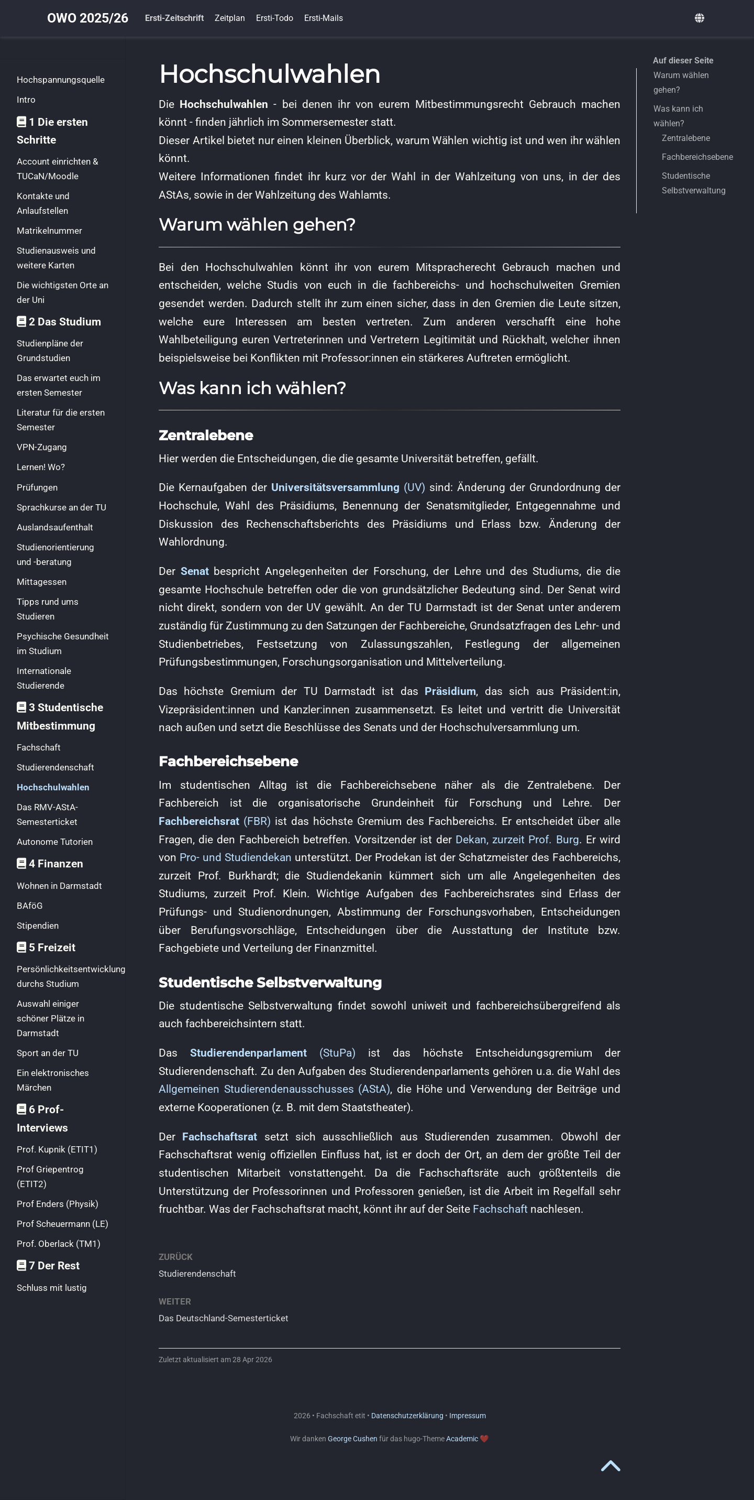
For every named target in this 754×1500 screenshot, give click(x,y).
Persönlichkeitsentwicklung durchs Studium (71, 976)
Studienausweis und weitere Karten (56, 257)
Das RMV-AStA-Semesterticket (47, 814)
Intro (26, 99)
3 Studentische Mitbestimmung (60, 716)
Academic (462, 1438)
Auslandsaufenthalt (55, 527)
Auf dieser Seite (683, 61)
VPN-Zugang (42, 447)
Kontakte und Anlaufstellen (43, 203)
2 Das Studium (59, 322)
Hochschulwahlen (53, 787)
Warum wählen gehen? (681, 82)
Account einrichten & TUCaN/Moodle (57, 168)
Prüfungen (37, 487)
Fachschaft (39, 747)
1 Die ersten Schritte (52, 131)
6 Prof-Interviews (42, 1118)
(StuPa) (273, 1053)
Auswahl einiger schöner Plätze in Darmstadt (50, 1018)
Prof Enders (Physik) (57, 1204)
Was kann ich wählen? (678, 116)
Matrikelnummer (49, 230)
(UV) (348, 487)
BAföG (30, 905)
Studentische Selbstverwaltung (694, 183)
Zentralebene (686, 138)
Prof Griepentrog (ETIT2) (50, 1176)
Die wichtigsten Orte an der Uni (62, 292)
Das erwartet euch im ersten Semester (59, 385)
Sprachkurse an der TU (61, 507)
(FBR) (215, 821)
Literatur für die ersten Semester (61, 419)
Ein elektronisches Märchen (53, 1080)
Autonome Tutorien (55, 841)
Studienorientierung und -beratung (55, 554)
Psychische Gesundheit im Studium (63, 643)
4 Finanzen (50, 863)
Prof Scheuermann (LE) (62, 1224)
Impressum (467, 1415)
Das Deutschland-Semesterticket (224, 1318)
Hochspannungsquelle (61, 79)
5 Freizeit (46, 947)
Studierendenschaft (55, 767)
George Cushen (353, 1438)
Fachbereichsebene (697, 157)
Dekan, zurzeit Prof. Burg (517, 839)
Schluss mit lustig (52, 1287)
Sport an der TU (48, 1053)
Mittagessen (41, 582)
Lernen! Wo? (41, 467)
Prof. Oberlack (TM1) (59, 1243)
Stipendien (38, 925)
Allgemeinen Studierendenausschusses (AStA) (274, 1089)
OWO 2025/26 (87, 18)
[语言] (701, 19)
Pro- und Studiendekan (236, 857)
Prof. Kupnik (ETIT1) (57, 1149)
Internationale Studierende (44, 678)
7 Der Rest (48, 1265)
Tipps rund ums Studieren (48, 609)
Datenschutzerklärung (407, 1415)
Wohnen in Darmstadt (59, 886)
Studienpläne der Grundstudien (50, 350)
